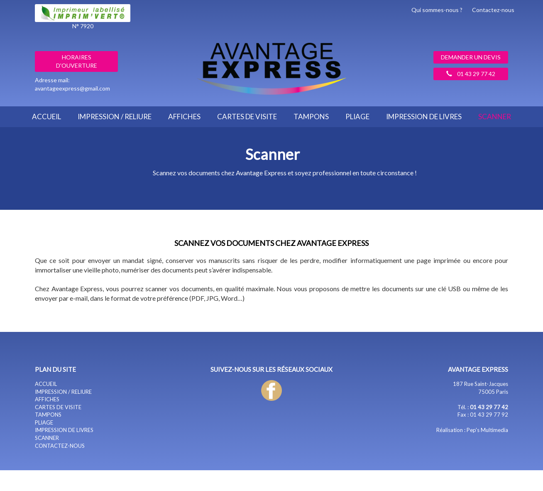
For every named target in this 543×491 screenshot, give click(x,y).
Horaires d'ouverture (76, 61)
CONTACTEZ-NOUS (60, 445)
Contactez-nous (493, 9)
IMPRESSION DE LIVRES (424, 116)
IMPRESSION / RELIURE (115, 116)
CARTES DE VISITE (247, 116)
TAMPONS (311, 116)
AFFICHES (184, 116)
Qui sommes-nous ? (436, 9)
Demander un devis (471, 57)
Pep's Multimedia (487, 430)
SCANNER (494, 116)
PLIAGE (357, 116)
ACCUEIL (46, 116)
